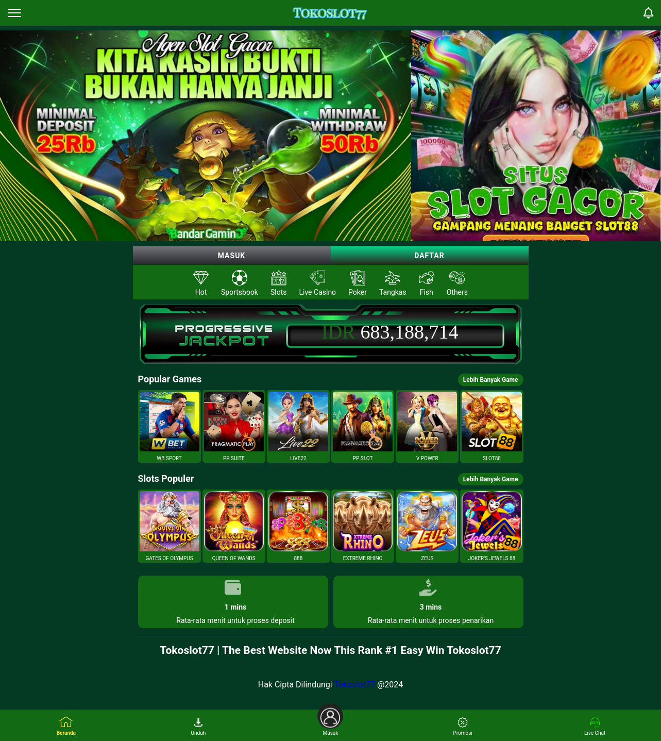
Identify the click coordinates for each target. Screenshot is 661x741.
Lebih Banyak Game (490, 379)
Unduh (198, 726)
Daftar (429, 255)
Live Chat (594, 726)
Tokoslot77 (354, 684)
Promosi (462, 726)
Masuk (232, 255)
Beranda (66, 726)
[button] (169, 426)
